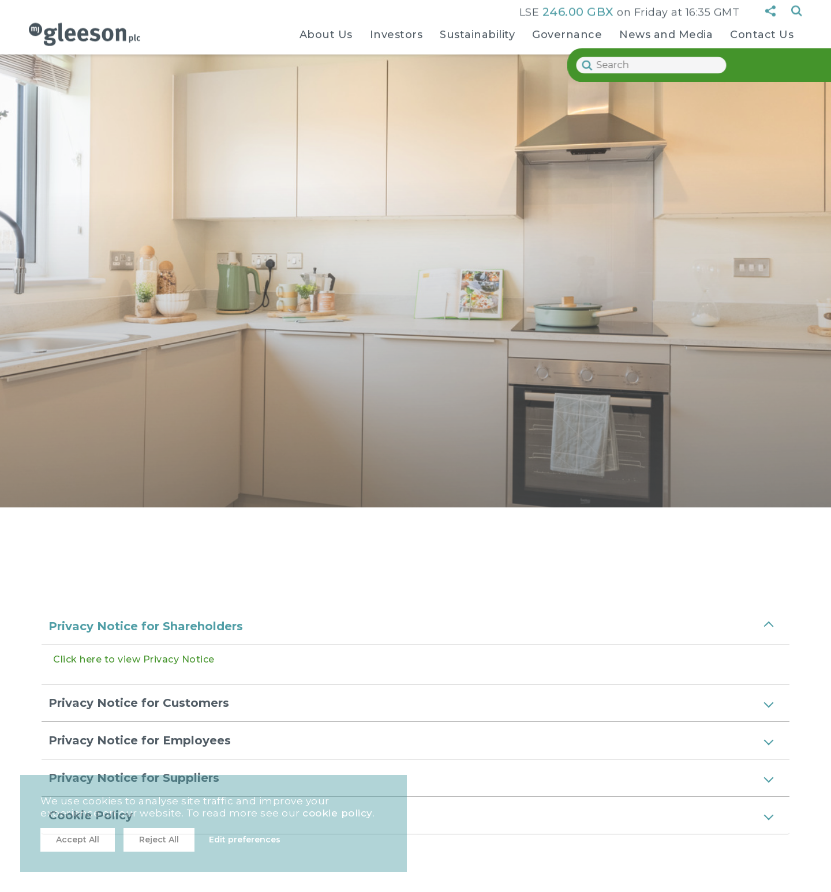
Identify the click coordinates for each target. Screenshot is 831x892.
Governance (567, 33)
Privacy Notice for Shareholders (145, 626)
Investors (396, 33)
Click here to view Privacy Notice (134, 659)
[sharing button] (770, 9)
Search (796, 9)
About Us (326, 33)
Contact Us (761, 33)
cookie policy (337, 813)
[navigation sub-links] (326, 55)
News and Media (666, 33)
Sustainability (477, 33)
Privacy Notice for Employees (139, 740)
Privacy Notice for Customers (138, 703)
